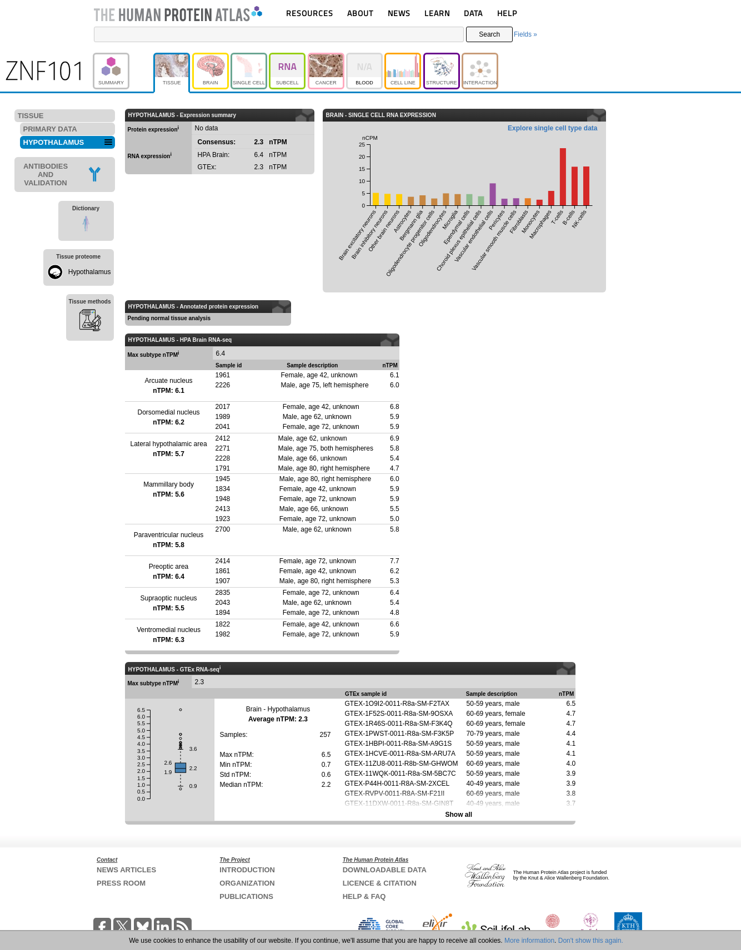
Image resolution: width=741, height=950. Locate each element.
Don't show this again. (590, 940)
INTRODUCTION (247, 870)
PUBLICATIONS (246, 896)
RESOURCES (309, 13)
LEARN (437, 13)
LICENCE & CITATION (380, 883)
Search (489, 34)
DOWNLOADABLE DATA (385, 870)
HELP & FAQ (364, 896)
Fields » (525, 34)
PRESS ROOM (121, 883)
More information (529, 940)
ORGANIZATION (246, 883)
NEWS (399, 13)
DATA (473, 13)
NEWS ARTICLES (126, 870)
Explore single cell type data (552, 128)
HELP (507, 13)
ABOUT (360, 13)
